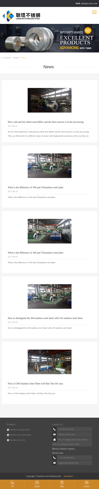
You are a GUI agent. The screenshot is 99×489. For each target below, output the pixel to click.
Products (11, 424)
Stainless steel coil (17, 440)
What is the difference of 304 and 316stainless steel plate (35, 187)
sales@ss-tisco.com (89, 3)
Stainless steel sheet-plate (20, 435)
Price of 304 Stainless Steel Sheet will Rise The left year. (35, 383)
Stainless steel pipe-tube (20, 429)
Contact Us (57, 424)
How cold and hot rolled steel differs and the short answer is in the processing (46, 122)
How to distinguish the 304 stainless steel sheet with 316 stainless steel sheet (45, 318)
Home (16, 57)
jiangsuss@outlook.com (68, 463)
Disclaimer (68, 476)
